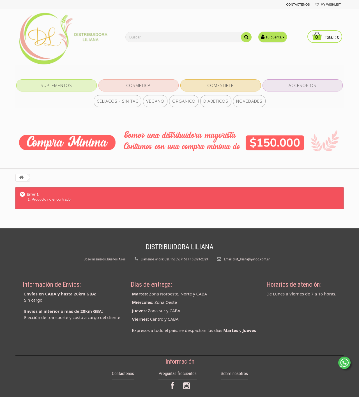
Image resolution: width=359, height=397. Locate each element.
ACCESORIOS (302, 85)
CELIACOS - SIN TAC (117, 101)
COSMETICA (138, 85)
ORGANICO (183, 101)
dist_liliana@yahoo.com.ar (235, 257)
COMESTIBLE (220, 85)
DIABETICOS (215, 101)
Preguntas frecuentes (177, 380)
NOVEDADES (249, 101)
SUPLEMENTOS (56, 85)
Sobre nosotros (234, 380)
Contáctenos (298, 4)
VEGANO (155, 101)
